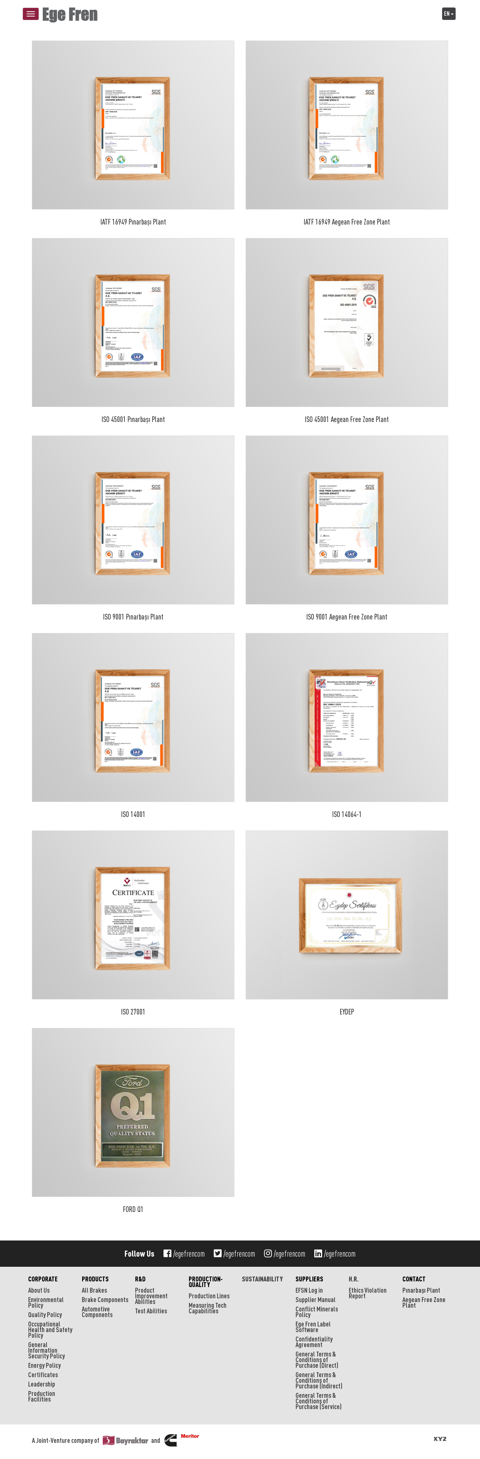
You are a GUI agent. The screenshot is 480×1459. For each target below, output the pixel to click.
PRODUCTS (95, 1279)
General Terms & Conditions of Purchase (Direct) (317, 1359)
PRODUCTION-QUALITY (206, 1282)
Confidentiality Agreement (314, 1341)
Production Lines (209, 1295)
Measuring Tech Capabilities (207, 1307)
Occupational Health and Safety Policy (50, 1329)
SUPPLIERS (309, 1279)
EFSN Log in (309, 1290)
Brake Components (105, 1299)
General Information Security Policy (46, 1350)
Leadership (41, 1384)
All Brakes (94, 1290)
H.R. (353, 1279)
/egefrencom (184, 1254)
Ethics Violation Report (368, 1292)
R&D (140, 1279)
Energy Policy (44, 1365)
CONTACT (414, 1279)
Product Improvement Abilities (151, 1295)
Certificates (43, 1374)
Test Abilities (151, 1310)
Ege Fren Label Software (313, 1326)
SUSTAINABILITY (262, 1279)
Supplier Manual (316, 1299)
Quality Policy (45, 1314)
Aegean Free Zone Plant (424, 1302)
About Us (39, 1290)
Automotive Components (97, 1311)
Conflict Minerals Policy (317, 1311)
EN (449, 13)
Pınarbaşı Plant (421, 1290)
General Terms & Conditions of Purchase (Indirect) (319, 1380)
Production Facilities (41, 1396)
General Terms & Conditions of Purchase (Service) (319, 1400)
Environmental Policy (46, 1302)
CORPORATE (43, 1279)
